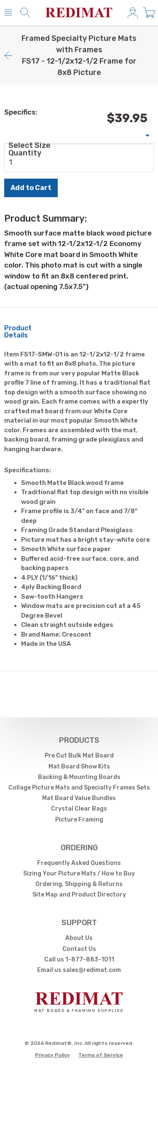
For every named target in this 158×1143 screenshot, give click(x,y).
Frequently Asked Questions (79, 863)
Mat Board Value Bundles (79, 798)
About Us (79, 938)
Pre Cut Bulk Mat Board (79, 755)
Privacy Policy (52, 1055)
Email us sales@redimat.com (79, 970)
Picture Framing (79, 819)
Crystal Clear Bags (79, 808)
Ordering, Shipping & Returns (79, 884)
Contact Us (79, 949)
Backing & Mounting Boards (79, 777)
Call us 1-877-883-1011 (79, 959)
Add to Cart (31, 188)
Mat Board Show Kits (79, 766)
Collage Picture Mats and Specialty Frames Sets (79, 787)
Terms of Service (100, 1055)
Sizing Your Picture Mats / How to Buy (79, 873)
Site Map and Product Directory (79, 894)
